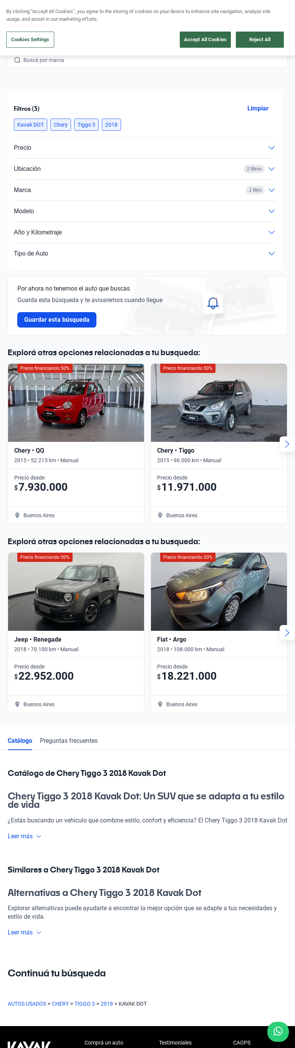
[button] (30, 125)
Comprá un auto (104, 1043)
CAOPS (241, 1043)
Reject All (259, 39)
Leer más (25, 836)
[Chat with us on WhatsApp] (278, 1031)
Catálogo (20, 740)
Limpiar (257, 108)
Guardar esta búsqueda (56, 319)
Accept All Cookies (205, 39)
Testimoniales (175, 1043)
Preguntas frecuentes (69, 740)
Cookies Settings (30, 39)
